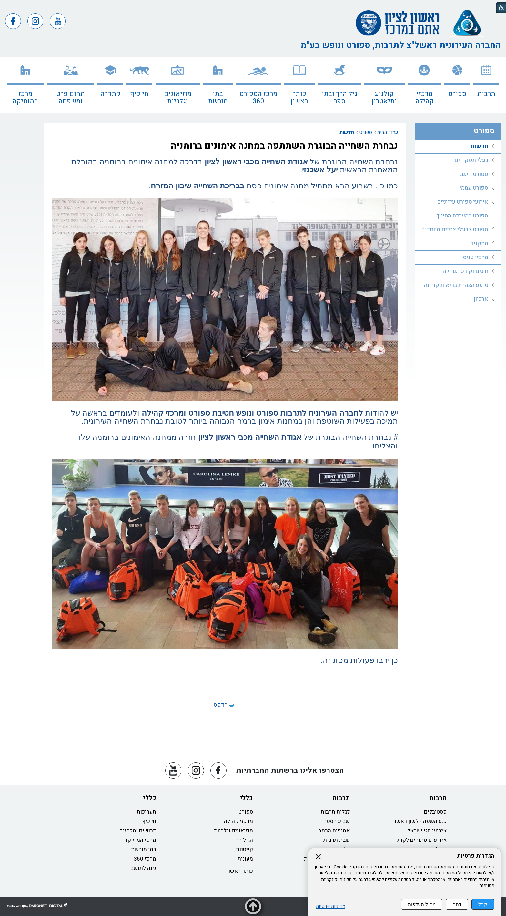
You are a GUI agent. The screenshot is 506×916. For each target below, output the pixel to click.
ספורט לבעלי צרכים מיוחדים (454, 229)
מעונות (245, 859)
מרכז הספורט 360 (258, 97)
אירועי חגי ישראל (427, 831)
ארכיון (481, 299)
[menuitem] (486, 85)
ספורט (457, 94)
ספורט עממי (474, 188)
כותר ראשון (299, 97)
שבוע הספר (337, 821)
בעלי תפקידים (471, 160)
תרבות (486, 94)
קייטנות (244, 849)
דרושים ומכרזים (137, 831)
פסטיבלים (435, 812)
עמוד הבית (387, 132)
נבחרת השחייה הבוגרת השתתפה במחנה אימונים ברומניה (284, 146)
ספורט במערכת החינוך (462, 215)
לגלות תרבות (335, 812)
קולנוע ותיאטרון (384, 97)
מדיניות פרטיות (330, 906)
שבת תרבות (336, 840)
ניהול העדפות (422, 904)
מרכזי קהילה (424, 97)
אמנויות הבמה (334, 831)
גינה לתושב (143, 868)
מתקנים (479, 243)
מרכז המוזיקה (140, 840)
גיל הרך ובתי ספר (339, 97)
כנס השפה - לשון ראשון (420, 821)
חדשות (346, 132)
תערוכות (146, 812)
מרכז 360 (145, 859)
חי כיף (139, 94)
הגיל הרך (243, 840)
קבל (483, 904)
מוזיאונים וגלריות (177, 97)
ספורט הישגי (473, 174)
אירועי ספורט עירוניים (462, 201)
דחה (456, 904)
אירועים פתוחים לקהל (421, 840)
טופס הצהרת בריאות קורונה (456, 285)
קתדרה (110, 94)
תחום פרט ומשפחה (70, 97)
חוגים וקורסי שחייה (465, 271)
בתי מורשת (218, 97)
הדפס (221, 704)
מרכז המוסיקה (25, 97)
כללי (246, 798)
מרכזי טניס (475, 257)
